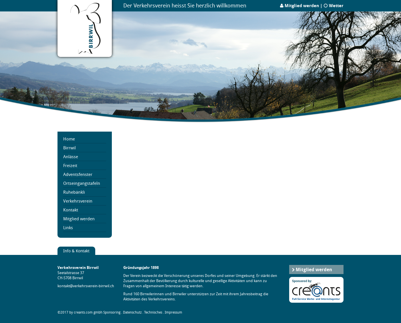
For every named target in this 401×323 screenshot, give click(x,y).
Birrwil (69, 147)
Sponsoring (111, 312)
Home (69, 139)
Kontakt (70, 210)
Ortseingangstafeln (81, 183)
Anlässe (70, 156)
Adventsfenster (77, 174)
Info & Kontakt (76, 250)
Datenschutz (132, 312)
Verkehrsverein (77, 201)
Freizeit (70, 165)
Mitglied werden (302, 6)
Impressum (173, 312)
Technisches (153, 312)
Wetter (336, 6)
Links (68, 227)
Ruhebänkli (74, 192)
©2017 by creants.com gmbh (79, 312)
